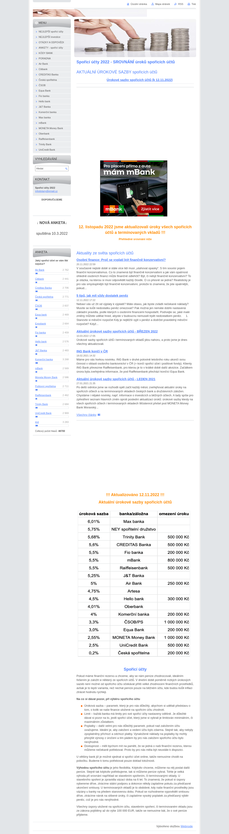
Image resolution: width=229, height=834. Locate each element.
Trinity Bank (41, 404)
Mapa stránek (162, 4)
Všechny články (86, 414)
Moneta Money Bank (46, 377)
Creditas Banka (43, 287)
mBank (39, 368)
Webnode (186, 826)
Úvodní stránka (139, 4)
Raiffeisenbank (43, 395)
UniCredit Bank (43, 413)
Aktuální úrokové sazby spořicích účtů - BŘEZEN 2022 (117, 331)
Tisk (193, 4)
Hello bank (41, 341)
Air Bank (39, 270)
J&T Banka (41, 350)
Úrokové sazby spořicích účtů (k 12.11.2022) (140, 80)
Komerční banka (44, 359)
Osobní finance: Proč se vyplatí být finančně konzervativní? (121, 260)
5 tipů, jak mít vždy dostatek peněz (102, 295)
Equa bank (41, 314)
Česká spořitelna (44, 296)
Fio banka (40, 332)
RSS (180, 4)
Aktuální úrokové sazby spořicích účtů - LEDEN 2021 (115, 379)
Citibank (39, 278)
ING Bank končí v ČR (92, 351)
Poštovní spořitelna (45, 386)
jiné (37, 422)
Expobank (40, 323)
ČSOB (38, 305)
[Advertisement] (135, 123)
